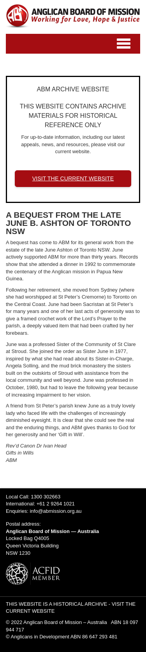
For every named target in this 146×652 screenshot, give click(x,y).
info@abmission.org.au (55, 511)
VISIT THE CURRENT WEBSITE (73, 178)
